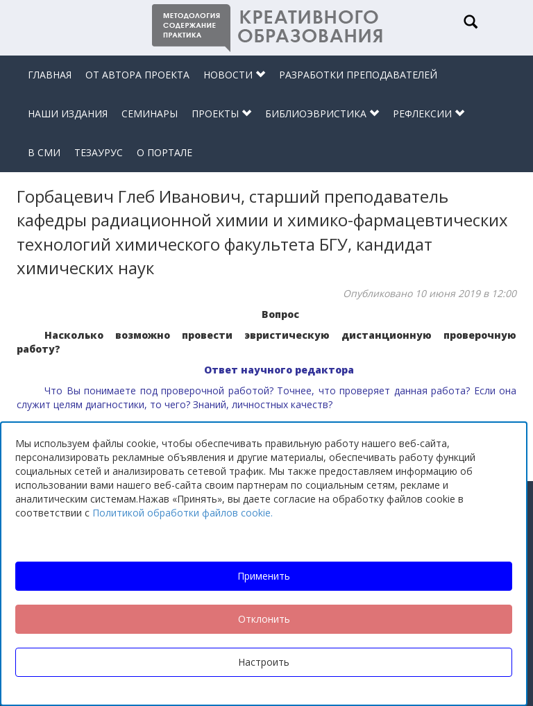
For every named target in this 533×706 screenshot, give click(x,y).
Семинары (149, 113)
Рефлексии (428, 113)
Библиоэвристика (322, 113)
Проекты (221, 113)
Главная (49, 74)
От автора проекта (137, 74)
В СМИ (44, 152)
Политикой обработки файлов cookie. (182, 512)
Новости (234, 74)
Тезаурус (98, 152)
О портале (164, 152)
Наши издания (68, 113)
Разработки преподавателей (358, 74)
